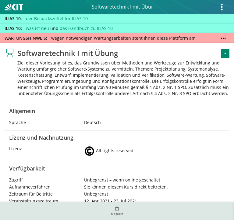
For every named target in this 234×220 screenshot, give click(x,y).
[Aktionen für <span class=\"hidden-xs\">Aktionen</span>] (225, 53)
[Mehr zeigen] (223, 38)
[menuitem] (117, 211)
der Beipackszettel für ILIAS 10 (57, 18)
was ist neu (37, 28)
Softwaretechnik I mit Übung (122, 6)
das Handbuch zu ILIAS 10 (86, 28)
